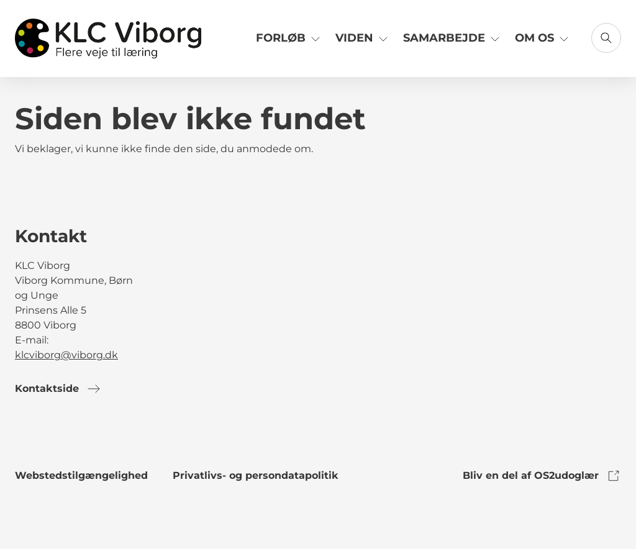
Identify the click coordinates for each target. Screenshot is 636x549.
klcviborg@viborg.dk (66, 355)
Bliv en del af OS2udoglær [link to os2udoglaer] (542, 475)
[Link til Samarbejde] (452, 42)
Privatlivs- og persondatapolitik (255, 475)
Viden (363, 37)
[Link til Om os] (543, 42)
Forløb (289, 37)
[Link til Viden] (363, 42)
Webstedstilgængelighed (81, 475)
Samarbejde (452, 37)
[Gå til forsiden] (108, 38)
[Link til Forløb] (289, 42)
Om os (543, 37)
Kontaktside (58, 388)
